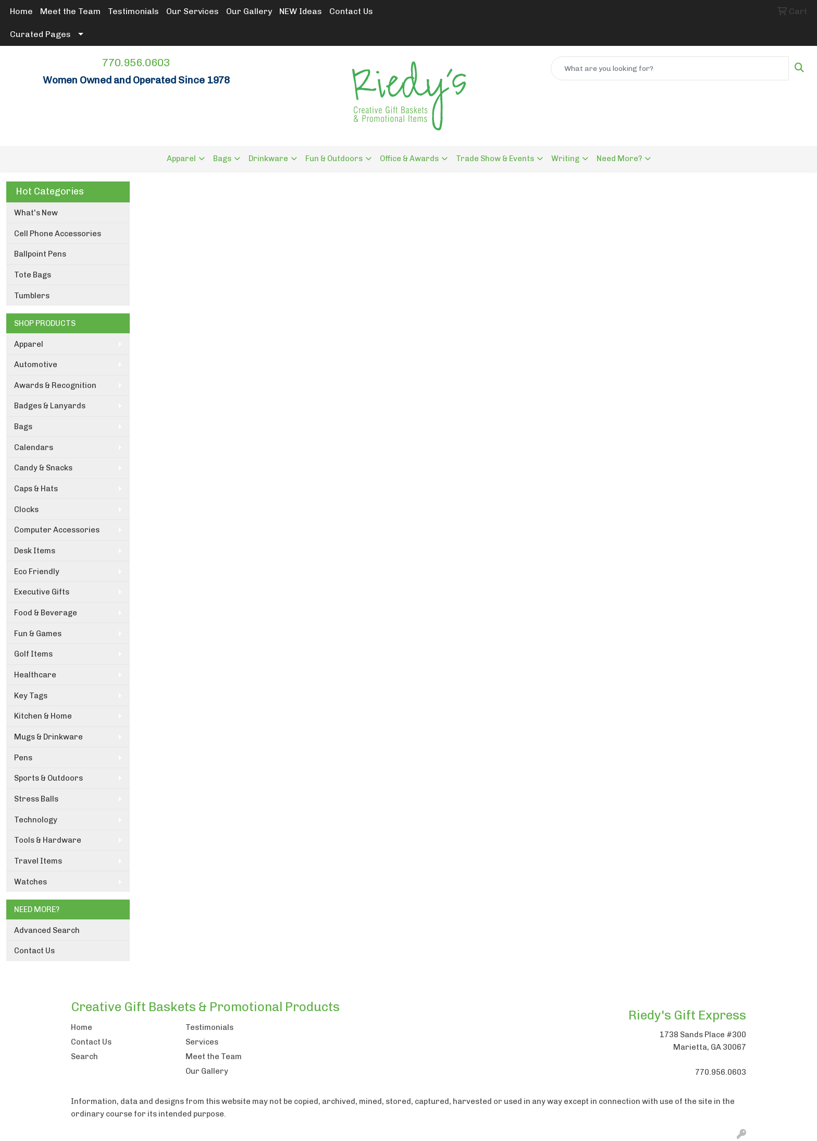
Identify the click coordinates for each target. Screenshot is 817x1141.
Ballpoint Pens (40, 254)
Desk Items (34, 550)
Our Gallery (249, 11)
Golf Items (33, 654)
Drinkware (268, 158)
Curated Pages (40, 34)
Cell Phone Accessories (57, 233)
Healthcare (35, 674)
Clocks (26, 509)
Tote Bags (32, 275)
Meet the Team (70, 11)
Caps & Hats (36, 488)
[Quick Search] (670, 68)
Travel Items (38, 861)
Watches (30, 882)
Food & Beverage (45, 612)
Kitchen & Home (43, 716)
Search (84, 1056)
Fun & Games (37, 633)
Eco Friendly (36, 571)
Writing (565, 158)
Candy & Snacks (43, 467)
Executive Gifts (41, 592)
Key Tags (30, 695)
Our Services (192, 11)
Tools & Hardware (47, 840)
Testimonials (133, 11)
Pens (23, 757)
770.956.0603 (136, 62)
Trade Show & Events (495, 158)
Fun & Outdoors (334, 158)
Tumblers (31, 295)
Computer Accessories (57, 530)
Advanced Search (47, 930)
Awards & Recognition (55, 385)
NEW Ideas (300, 11)
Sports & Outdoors (48, 778)
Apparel (181, 158)
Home (21, 11)
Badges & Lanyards (49, 405)
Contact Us (351, 11)
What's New (36, 212)
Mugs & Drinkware (48, 737)
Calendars (33, 447)
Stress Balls (36, 799)
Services (201, 1042)
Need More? (619, 158)
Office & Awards (409, 158)
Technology (35, 819)
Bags (222, 158)
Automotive (35, 364)
